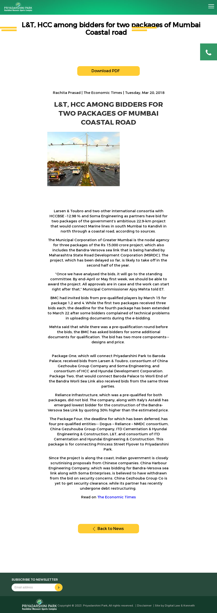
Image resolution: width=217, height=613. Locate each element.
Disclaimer (144, 605)
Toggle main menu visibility (211, 5)
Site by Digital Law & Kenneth (175, 605)
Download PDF (108, 70)
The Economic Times (116, 497)
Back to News (108, 528)
